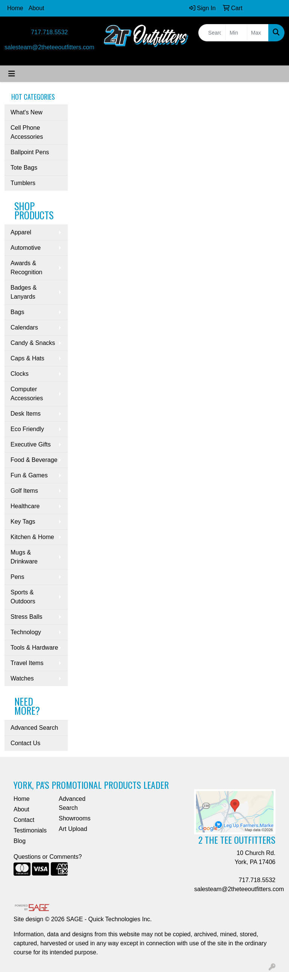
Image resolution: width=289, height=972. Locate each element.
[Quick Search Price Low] (236, 32)
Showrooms (74, 818)
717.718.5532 (49, 32)
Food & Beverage (34, 460)
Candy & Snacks (33, 343)
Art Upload (73, 829)
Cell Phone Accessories (27, 132)
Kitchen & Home (32, 537)
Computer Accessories (27, 393)
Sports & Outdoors (23, 596)
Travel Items (27, 663)
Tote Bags (24, 167)
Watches (22, 678)
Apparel (21, 232)
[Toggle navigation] (12, 73)
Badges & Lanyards (24, 292)
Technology (26, 632)
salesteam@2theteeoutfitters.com (49, 47)
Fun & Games (29, 475)
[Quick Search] (212, 32)
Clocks (20, 374)
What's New (27, 112)
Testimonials (30, 830)
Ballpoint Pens (30, 152)
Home (15, 8)
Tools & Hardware (34, 647)
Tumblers (23, 183)
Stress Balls (26, 617)
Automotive (26, 248)
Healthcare (25, 506)
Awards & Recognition (27, 267)
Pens (17, 577)
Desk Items (26, 413)
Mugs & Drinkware (24, 557)
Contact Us (25, 743)
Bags (17, 312)
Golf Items (24, 491)
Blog (20, 841)
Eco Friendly (27, 429)
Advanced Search (34, 727)
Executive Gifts (31, 444)
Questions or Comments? (48, 857)
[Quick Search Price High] (258, 32)
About (36, 8)
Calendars (24, 327)
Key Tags (23, 521)
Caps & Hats (27, 358)
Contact (24, 820)
